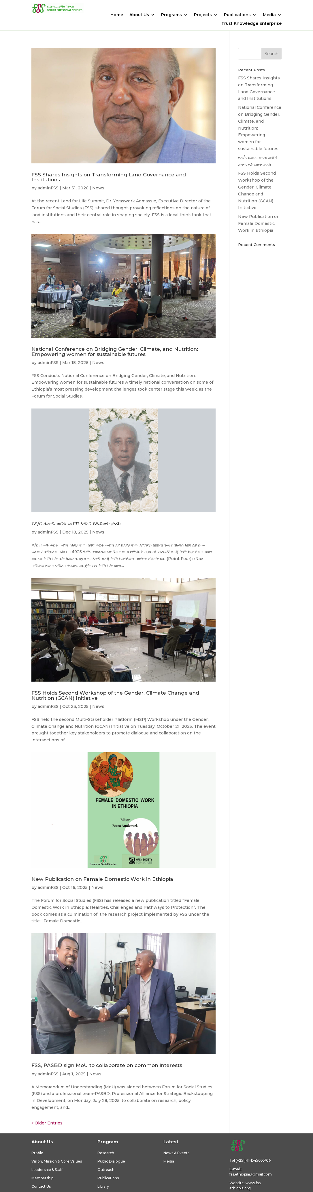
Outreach (105, 1169)
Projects (203, 15)
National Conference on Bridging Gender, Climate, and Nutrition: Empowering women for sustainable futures (114, 351)
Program (107, 1141)
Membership (42, 1178)
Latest (170, 1141)
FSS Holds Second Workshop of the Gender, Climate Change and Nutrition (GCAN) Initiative (115, 695)
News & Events (176, 1153)
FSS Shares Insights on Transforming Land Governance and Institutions (108, 176)
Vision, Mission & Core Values (56, 1161)
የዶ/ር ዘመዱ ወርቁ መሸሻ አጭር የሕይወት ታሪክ (75, 523)
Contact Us (41, 1186)
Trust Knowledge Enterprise (251, 23)
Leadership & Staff (47, 1169)
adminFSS (48, 188)
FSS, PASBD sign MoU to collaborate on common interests (106, 1065)
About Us (139, 15)
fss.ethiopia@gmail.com (250, 1174)
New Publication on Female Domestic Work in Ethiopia (102, 879)
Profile (37, 1153)
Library (103, 1186)
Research (105, 1153)
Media (269, 15)
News (98, 188)
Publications (237, 15)
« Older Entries (47, 1123)
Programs (171, 15)
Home (116, 15)
